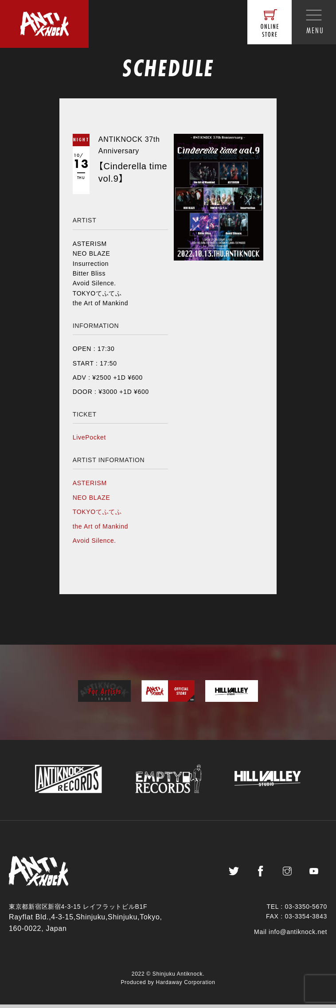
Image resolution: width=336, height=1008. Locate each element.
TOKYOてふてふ (97, 511)
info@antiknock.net (298, 934)
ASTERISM (90, 482)
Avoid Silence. (94, 540)
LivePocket (89, 437)
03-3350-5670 (306, 910)
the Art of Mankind (100, 526)
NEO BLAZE (91, 497)
